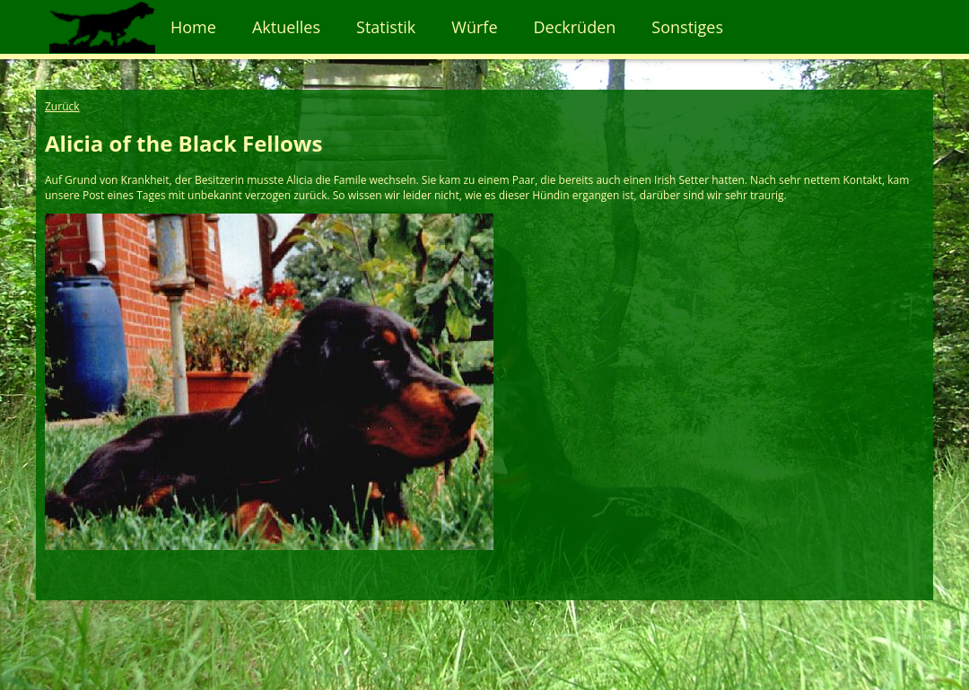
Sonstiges (687, 27)
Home (193, 27)
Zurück (62, 106)
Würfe (474, 27)
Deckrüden (575, 27)
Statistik (385, 27)
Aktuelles (286, 27)
